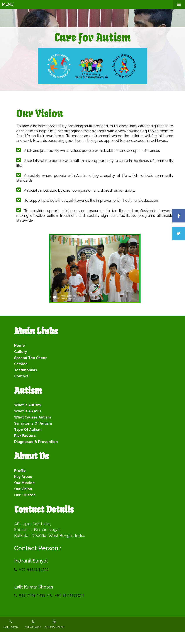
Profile (20, 471)
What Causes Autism (32, 417)
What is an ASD (27, 411)
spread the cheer (30, 358)
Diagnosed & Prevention (36, 442)
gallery (20, 352)
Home (19, 346)
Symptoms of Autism (33, 423)
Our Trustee (25, 495)
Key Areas (23, 477)
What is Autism (27, 405)
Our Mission (24, 483)
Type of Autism (28, 429)
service (21, 364)
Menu (93, 4)
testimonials (25, 370)
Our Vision (23, 489)
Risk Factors (25, 436)
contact (21, 376)
